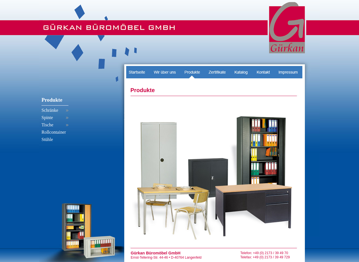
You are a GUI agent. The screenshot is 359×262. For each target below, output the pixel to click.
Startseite (138, 70)
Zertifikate (217, 70)
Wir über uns (165, 70)
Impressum (288, 70)
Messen (241, 70)
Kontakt (263, 70)
